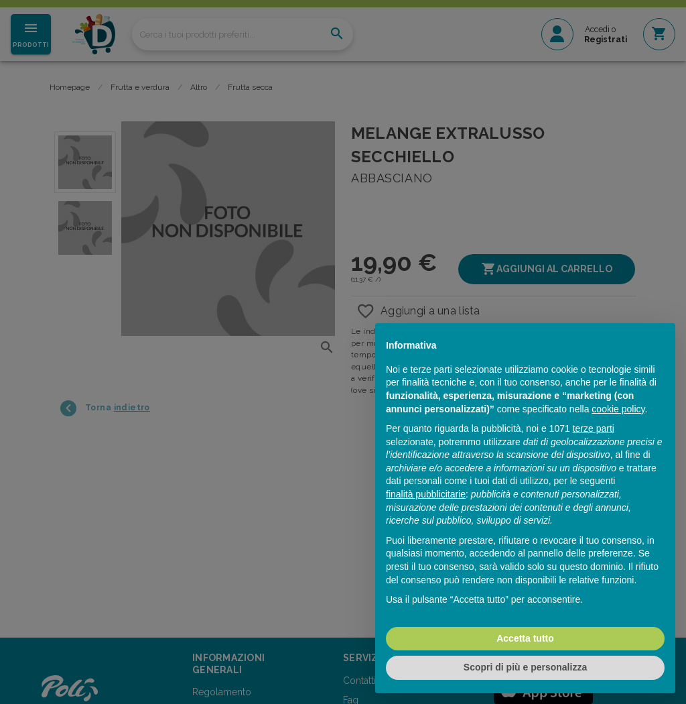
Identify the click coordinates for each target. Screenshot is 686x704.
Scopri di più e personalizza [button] (525, 667)
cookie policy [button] (618, 409)
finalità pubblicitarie (426, 494)
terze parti (593, 428)
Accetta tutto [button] (525, 638)
